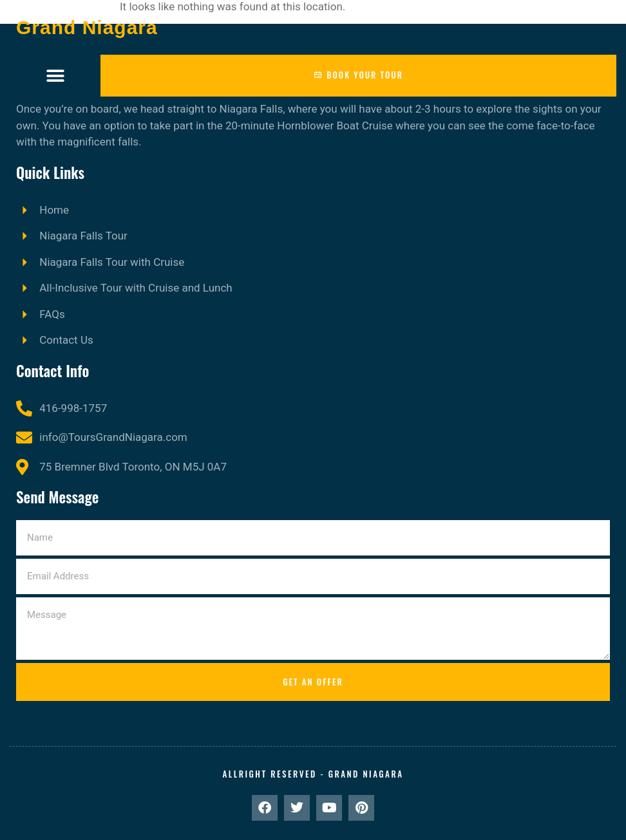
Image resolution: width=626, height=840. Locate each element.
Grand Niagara (87, 27)
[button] (55, 75)
